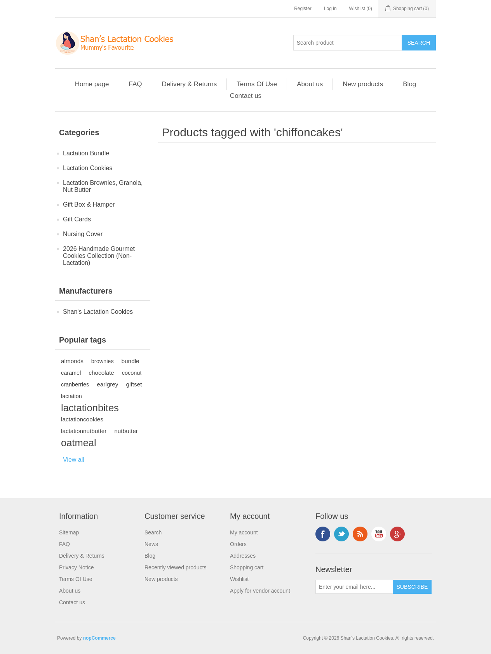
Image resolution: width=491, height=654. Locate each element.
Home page (92, 84)
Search (153, 532)
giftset (134, 384)
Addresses (243, 556)
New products (363, 84)
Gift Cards (77, 219)
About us (310, 84)
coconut (132, 373)
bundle (130, 361)
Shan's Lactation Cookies (98, 311)
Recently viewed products (176, 567)
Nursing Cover (83, 234)
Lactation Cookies (87, 168)
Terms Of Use (257, 84)
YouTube (378, 534)
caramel (71, 373)
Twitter (341, 534)
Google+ (397, 534)
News (151, 544)
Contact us (245, 95)
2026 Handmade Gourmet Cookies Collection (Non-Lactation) (99, 255)
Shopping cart (246, 567)
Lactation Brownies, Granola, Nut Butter (103, 186)
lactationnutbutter (83, 431)
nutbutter (126, 431)
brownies (102, 361)
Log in (330, 8)
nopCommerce (99, 638)
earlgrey (107, 384)
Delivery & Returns (189, 84)
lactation (71, 396)
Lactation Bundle (86, 153)
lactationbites (90, 407)
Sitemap (69, 532)
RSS (360, 534)
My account (244, 532)
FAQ (135, 84)
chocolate (101, 372)
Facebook (322, 534)
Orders (238, 544)
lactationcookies (82, 419)
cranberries (75, 384)
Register (303, 8)
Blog (409, 84)
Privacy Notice (76, 567)
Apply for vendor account (260, 591)
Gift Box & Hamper (89, 204)
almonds (72, 361)
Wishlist (239, 579)
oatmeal (78, 442)
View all (73, 459)
